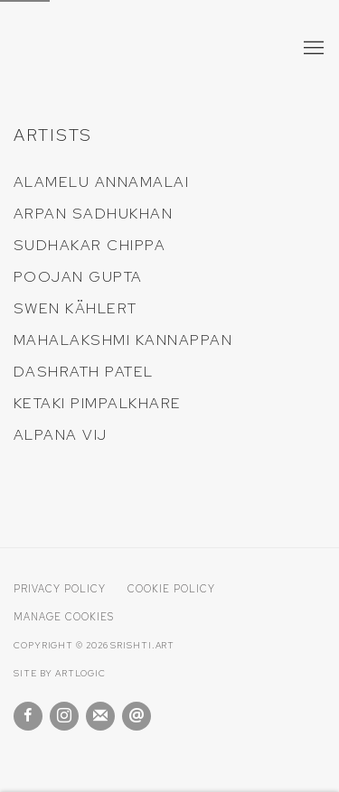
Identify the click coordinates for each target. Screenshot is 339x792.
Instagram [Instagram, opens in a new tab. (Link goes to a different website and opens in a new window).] (64, 716)
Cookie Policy (171, 588)
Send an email (136, 716)
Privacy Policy (60, 588)
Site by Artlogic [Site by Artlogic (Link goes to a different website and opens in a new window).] (59, 673)
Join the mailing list (100, 716)
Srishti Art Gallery (122, 49)
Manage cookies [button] (64, 616)
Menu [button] (311, 48)
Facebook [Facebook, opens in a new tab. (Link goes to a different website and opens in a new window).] (28, 716)
